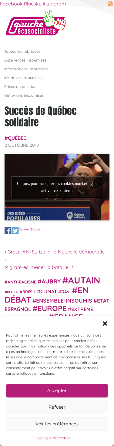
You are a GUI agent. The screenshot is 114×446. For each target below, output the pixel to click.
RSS (110, 4)
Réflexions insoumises (24, 95)
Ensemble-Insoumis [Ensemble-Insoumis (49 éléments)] (64, 300)
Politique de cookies (54, 438)
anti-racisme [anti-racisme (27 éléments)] (22, 281)
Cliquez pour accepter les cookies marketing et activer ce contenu (57, 187)
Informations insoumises (26, 68)
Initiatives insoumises (23, 77)
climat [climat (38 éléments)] (48, 291)
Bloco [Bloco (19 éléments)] (12, 292)
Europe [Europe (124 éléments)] (52, 308)
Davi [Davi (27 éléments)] (66, 291)
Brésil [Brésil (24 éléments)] (29, 291)
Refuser (57, 407)
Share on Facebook (8, 230)
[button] (105, 323)
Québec (17, 138)
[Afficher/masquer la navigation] (100, 25)
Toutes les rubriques (22, 51)
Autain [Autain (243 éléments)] (84, 280)
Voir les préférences (57, 424)
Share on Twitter (15, 230)
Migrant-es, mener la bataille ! (39, 267)
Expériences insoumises (25, 60)
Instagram (54, 4)
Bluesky (33, 4)
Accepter (57, 390)
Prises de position (20, 86)
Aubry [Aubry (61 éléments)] (51, 281)
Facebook (11, 4)
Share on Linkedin (29, 229)
